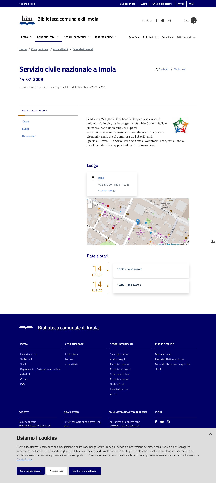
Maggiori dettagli (107, 191)
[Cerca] (193, 20)
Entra (24, 344)
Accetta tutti (57, 471)
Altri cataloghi (117, 359)
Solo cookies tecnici (30, 471)
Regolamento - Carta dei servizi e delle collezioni (40, 371)
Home (23, 49)
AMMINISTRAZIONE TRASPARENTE (128, 412)
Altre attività (60, 49)
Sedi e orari (26, 359)
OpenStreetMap (173, 244)
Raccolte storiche (119, 379)
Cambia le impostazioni (84, 471)
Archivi (113, 394)
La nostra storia (28, 354)
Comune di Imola (27, 3)
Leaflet (161, 244)
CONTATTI (24, 412)
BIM (101, 178)
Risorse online (164, 344)
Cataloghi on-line (119, 354)
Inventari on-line (119, 389)
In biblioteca (71, 354)
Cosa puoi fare (39, 49)
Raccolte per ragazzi (120, 369)
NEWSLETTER (71, 412)
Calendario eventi (83, 49)
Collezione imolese (119, 374)
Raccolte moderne (119, 364)
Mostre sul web (163, 354)
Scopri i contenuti (121, 344)
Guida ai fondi (117, 384)
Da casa (69, 359)
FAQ (22, 384)
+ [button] (90, 202)
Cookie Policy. (24, 459)
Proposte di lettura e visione (169, 359)
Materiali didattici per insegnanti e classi (172, 366)
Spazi (23, 364)
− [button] (90, 206)
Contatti (24, 379)
